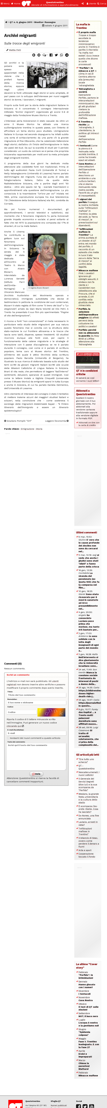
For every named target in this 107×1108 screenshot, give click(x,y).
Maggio (89, 1043)
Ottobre (89, 1007)
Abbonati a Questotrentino (85, 392)
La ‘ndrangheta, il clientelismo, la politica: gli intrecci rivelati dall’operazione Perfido (89, 131)
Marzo (84, 1064)
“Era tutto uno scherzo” (86, 760)
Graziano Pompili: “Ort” (18, 421)
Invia (36, 774)
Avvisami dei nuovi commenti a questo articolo (33, 738)
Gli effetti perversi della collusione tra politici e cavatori (89, 318)
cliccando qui (15, 726)
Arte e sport (85, 850)
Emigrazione (27, 429)
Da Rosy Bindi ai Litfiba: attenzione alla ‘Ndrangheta (89, 337)
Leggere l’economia (57, 421)
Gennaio (87, 984)
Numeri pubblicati (59, 1105)
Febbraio (86, 975)
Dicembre (84, 992)
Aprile (85, 1054)
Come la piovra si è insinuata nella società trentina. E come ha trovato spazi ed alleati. (88, 152)
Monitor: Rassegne (45, 22)
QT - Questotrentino (87, 767)
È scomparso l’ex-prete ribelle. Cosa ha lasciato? (88, 809)
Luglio (89, 1022)
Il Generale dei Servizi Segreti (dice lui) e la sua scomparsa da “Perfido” (88, 784)
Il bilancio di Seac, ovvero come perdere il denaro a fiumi (89, 842)
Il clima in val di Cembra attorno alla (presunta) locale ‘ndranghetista (87, 77)
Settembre (88, 1015)
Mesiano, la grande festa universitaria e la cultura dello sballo (89, 798)
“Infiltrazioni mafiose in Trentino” (85, 831)
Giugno (84, 1032)
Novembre (86, 999)
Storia (39, 429)
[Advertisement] (36, 546)
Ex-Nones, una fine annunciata (89, 817)
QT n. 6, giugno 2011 (21, 22)
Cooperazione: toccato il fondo (87, 855)
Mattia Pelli (15, 50)
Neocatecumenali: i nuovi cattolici (89, 773)
